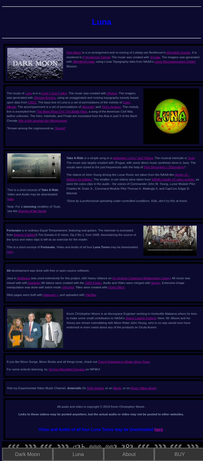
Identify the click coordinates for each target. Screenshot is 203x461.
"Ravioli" (60, 128)
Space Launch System (141, 318)
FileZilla (90, 294)
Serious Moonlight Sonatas (66, 369)
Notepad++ (50, 294)
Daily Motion (95, 388)
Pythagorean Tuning (96, 57)
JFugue (155, 57)
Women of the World (32, 211)
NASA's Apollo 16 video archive (173, 179)
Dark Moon (73, 52)
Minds (117, 388)
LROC (32, 102)
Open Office (116, 287)
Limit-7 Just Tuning (54, 93)
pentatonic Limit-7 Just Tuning (133, 158)
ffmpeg (155, 282)
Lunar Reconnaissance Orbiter (175, 61)
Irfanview (68, 287)
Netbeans (23, 278)
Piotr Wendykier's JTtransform (164, 167)
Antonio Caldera (24, 234)
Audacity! (34, 282)
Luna (28, 93)
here (10, 199)
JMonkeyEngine (83, 61)
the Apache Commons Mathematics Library (141, 278)
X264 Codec (93, 282)
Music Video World (143, 388)
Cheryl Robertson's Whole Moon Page (124, 361)
